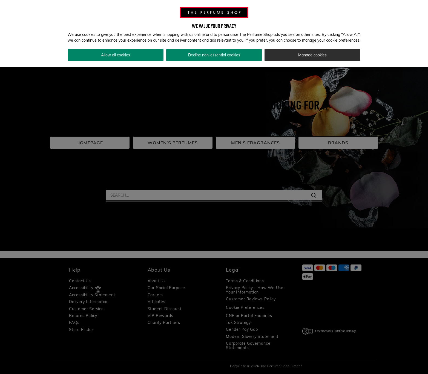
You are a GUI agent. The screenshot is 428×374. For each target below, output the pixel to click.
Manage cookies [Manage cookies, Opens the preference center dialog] (312, 55)
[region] (214, 33)
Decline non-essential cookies (214, 55)
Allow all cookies (115, 55)
